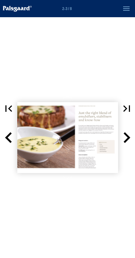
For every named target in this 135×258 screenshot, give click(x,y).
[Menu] (126, 8)
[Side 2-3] (67, 8)
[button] (8, 137)
